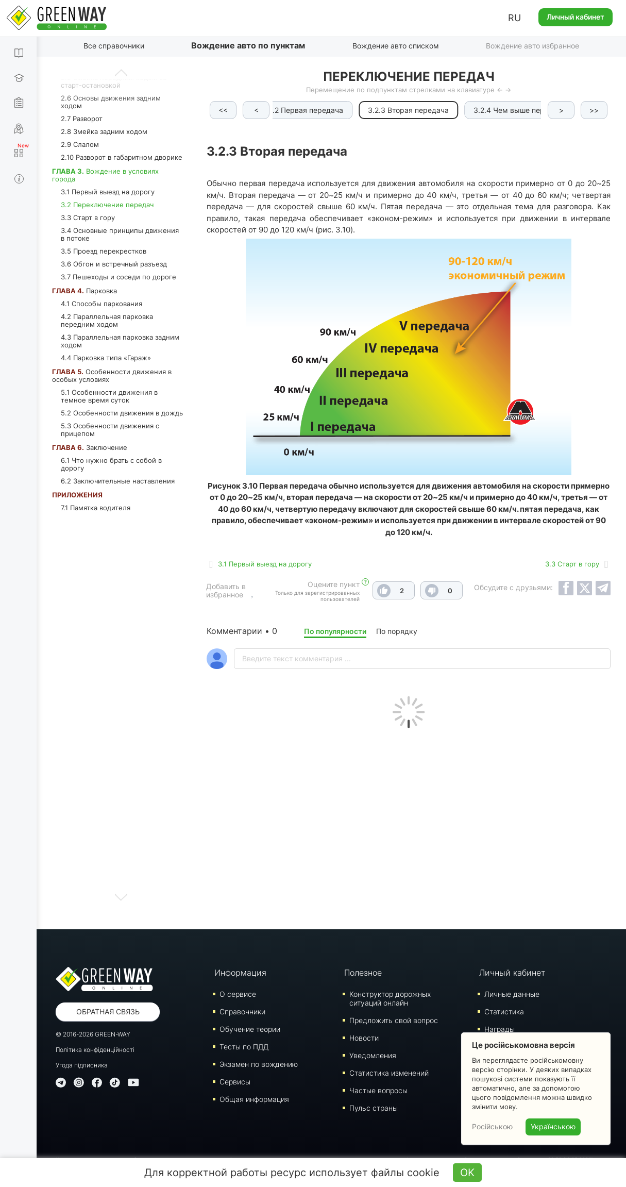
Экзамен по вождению (258, 1064)
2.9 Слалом (80, 144)
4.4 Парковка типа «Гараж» (106, 358)
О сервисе (237, 994)
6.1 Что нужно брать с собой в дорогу (111, 464)
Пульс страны (373, 1108)
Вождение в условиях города (105, 175)
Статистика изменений (389, 1072)
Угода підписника (82, 1065)
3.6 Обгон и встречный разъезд (114, 264)
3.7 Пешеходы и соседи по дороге (118, 277)
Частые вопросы (378, 1090)
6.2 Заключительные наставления (118, 481)
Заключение (89, 447)
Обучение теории (249, 1029)
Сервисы (234, 1081)
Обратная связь (108, 1011)
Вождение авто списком (395, 45)
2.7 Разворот (82, 118)
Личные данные (511, 994)
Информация (240, 972)
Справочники (242, 1011)
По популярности (335, 631)
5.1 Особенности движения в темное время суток (109, 396)
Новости (364, 1037)
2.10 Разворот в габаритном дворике (121, 157)
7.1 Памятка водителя (95, 508)
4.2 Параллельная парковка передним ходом (107, 320)
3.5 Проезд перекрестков (103, 251)
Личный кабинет (575, 16)
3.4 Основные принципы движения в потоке (120, 234)
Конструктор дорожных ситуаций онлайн (390, 998)
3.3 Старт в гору (88, 217)
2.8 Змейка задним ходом (104, 131)
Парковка (84, 291)
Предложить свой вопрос (393, 1020)
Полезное (363, 972)
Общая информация (254, 1099)
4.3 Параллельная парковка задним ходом (120, 341)
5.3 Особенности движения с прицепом (110, 430)
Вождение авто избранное (532, 45)
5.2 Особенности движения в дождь (122, 413)
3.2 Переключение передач (107, 204)
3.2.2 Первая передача (301, 110)
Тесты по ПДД (243, 1046)
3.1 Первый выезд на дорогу (108, 192)
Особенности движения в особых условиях (112, 375)
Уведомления (372, 1055)
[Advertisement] (409, 826)
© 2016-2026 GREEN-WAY (93, 1034)
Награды (499, 1029)
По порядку (396, 631)
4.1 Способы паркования (101, 303)
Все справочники (113, 45)
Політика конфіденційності (95, 1050)
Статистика (504, 1011)
